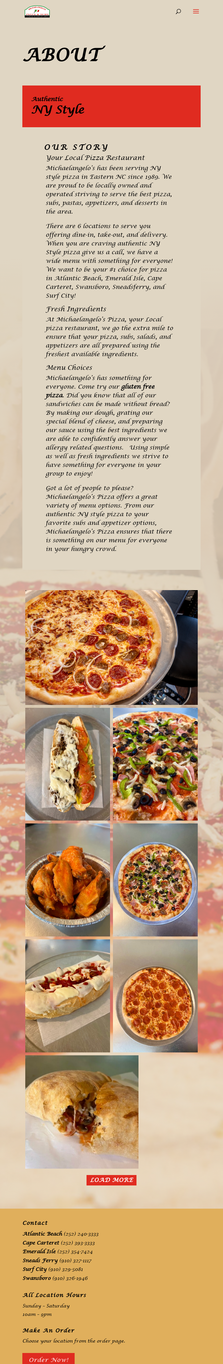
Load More (111, 1180)
